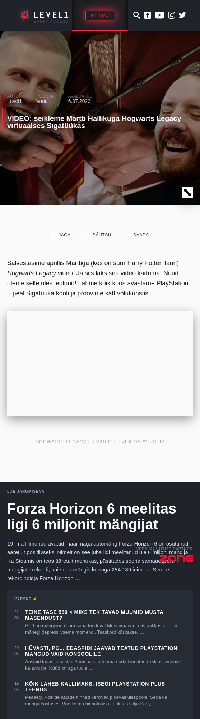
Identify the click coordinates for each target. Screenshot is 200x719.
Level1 (14, 101)
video (104, 441)
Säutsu (98, 235)
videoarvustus (143, 441)
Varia (42, 101)
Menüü (100, 15)
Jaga (61, 235)
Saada (137, 235)
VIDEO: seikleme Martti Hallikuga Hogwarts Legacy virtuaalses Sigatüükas (94, 122)
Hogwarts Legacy (61, 441)
